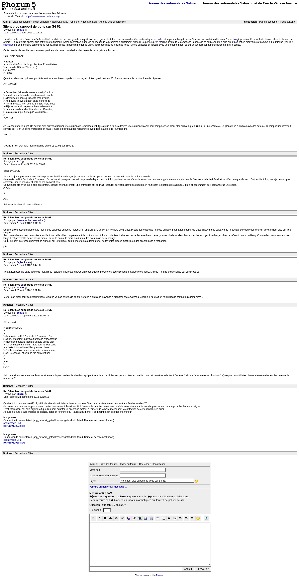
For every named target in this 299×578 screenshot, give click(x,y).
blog (235, 39)
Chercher (75, 21)
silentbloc (8, 44)
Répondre (20, 153)
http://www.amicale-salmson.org (43, 16)
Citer (30, 153)
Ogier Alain (23, 262)
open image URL (12, 423)
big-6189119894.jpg (14, 442)
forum (142, 575)
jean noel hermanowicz (30, 220)
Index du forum (41, 21)
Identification (90, 21)
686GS (21, 29)
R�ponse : (96, 509)
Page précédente (268, 21)
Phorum (159, 575)
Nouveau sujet (60, 21)
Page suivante (288, 21)
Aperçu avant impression (113, 21)
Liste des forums (21, 21)
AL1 (19, 161)
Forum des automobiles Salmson (174, 3)
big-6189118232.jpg (14, 425)
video (160, 39)
